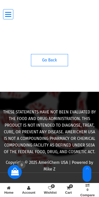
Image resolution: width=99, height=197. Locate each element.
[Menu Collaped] (8, 14)
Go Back (49, 60)
